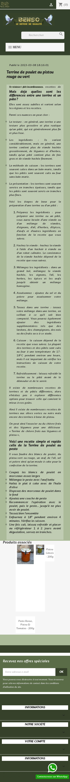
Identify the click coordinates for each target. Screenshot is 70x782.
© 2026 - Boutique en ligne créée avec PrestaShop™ (27, 775)
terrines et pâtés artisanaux (26, 87)
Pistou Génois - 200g (50, 553)
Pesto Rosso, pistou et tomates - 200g (25, 625)
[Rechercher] (42, 35)
